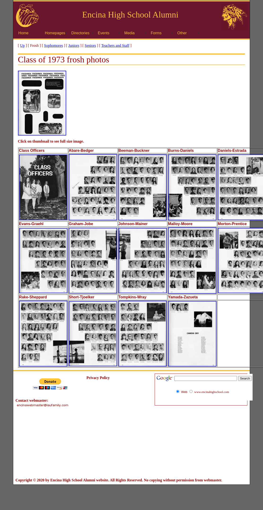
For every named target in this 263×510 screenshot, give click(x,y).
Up (22, 46)
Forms (156, 33)
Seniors (90, 46)
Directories (80, 33)
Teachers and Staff (115, 46)
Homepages (55, 33)
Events (104, 33)
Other (182, 33)
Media (129, 33)
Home (23, 33)
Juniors (73, 46)
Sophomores (53, 46)
